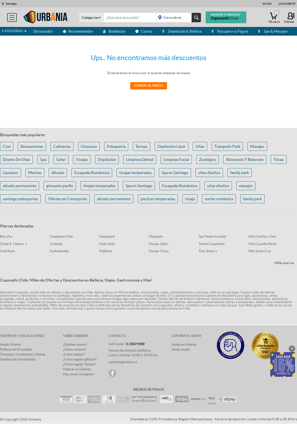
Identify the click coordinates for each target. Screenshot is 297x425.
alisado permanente (19, 185)
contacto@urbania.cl (122, 362)
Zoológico (207, 159)
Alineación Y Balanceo (245, 159)
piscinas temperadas (158, 199)
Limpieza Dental (139, 159)
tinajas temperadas (135, 172)
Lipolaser (10, 172)
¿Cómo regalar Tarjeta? (79, 364)
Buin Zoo (6, 236)
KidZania (105, 251)
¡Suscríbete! (287, 3)
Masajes (257, 146)
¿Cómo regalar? (74, 354)
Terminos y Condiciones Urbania (22, 354)
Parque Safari (158, 244)
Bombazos (114, 31)
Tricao (278, 159)
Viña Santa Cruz (259, 251)
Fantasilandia (59, 251)
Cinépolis (56, 244)
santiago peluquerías (20, 199)
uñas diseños (209, 172)
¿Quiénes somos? (75, 344)
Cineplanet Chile (61, 236)
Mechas (35, 172)
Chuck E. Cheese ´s (13, 244)
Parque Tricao (159, 251)
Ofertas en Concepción (67, 199)
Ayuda (267, 3)
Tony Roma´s (208, 251)
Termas (141, 146)
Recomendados (78, 31)
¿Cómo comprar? (75, 349)
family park (239, 172)
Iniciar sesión (181, 349)
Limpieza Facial (176, 159)
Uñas (200, 146)
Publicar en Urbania (77, 369)
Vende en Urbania (184, 344)
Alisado (57, 172)
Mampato (156, 236)
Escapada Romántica (91, 172)
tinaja (190, 199)
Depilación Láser (171, 146)
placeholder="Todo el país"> (177, 17)
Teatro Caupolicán (211, 244)
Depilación (107, 159)
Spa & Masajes (273, 31)
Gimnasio (89, 146)
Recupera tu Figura (230, 31)
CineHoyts (7, 251)
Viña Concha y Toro (262, 236)
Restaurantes (32, 146)
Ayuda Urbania (10, 344)
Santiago (11, 3)
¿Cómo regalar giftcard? (80, 359)
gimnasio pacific (59, 185)
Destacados (43, 31)
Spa (43, 159)
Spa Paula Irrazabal (212, 236)
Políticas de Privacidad (16, 349)
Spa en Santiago (175, 172)
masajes (246, 185)
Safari (61, 159)
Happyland (107, 236)
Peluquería (116, 146)
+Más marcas (284, 263)
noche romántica (219, 199)
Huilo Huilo (107, 244)
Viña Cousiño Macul (262, 244)
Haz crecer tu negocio (78, 374)
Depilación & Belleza (182, 31)
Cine (7, 146)
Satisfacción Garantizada (17, 359)
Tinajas (82, 159)
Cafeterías (62, 146)
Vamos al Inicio (148, 86)
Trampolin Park (227, 146)
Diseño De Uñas (16, 159)
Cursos (143, 31)
